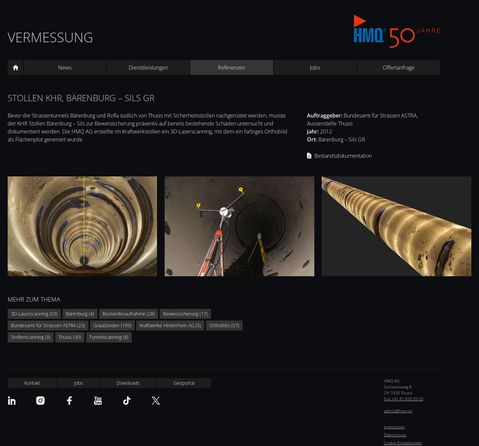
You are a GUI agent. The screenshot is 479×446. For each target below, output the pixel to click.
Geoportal (184, 383)
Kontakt (32, 383)
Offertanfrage (398, 67)
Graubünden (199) (112, 325)
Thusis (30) (70, 337)
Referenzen (231, 67)
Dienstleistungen (148, 67)
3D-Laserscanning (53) (34, 314)
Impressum (394, 427)
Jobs (315, 67)
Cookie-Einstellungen (403, 443)
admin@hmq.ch (398, 411)
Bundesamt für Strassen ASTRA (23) (48, 325)
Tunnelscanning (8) (108, 337)
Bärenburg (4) (80, 314)
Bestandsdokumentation (343, 155)
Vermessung (50, 37)
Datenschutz (395, 435)
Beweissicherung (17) (185, 314)
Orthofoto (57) (224, 325)
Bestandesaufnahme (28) (128, 314)
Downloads (128, 383)
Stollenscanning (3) (30, 337)
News (65, 67)
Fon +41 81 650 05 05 (403, 399)
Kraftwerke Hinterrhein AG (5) (170, 325)
